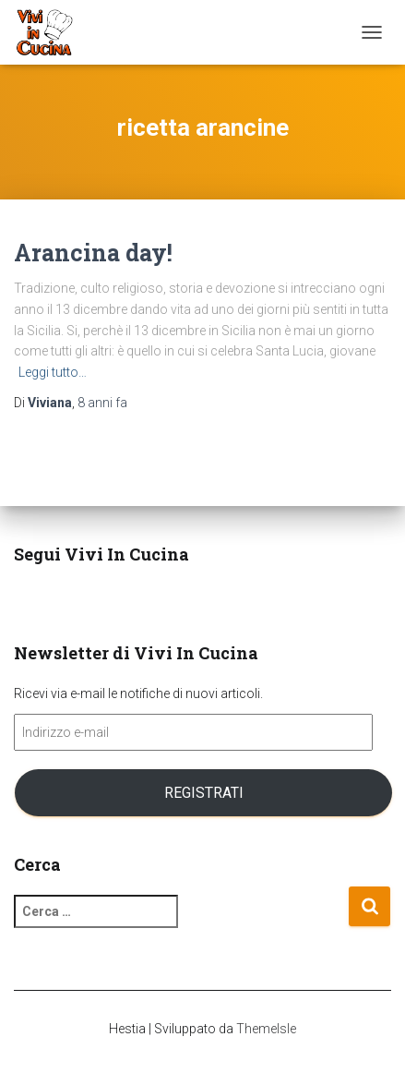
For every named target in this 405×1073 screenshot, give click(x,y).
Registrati (204, 793)
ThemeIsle (266, 1028)
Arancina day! (93, 252)
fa (102, 402)
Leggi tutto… (52, 372)
